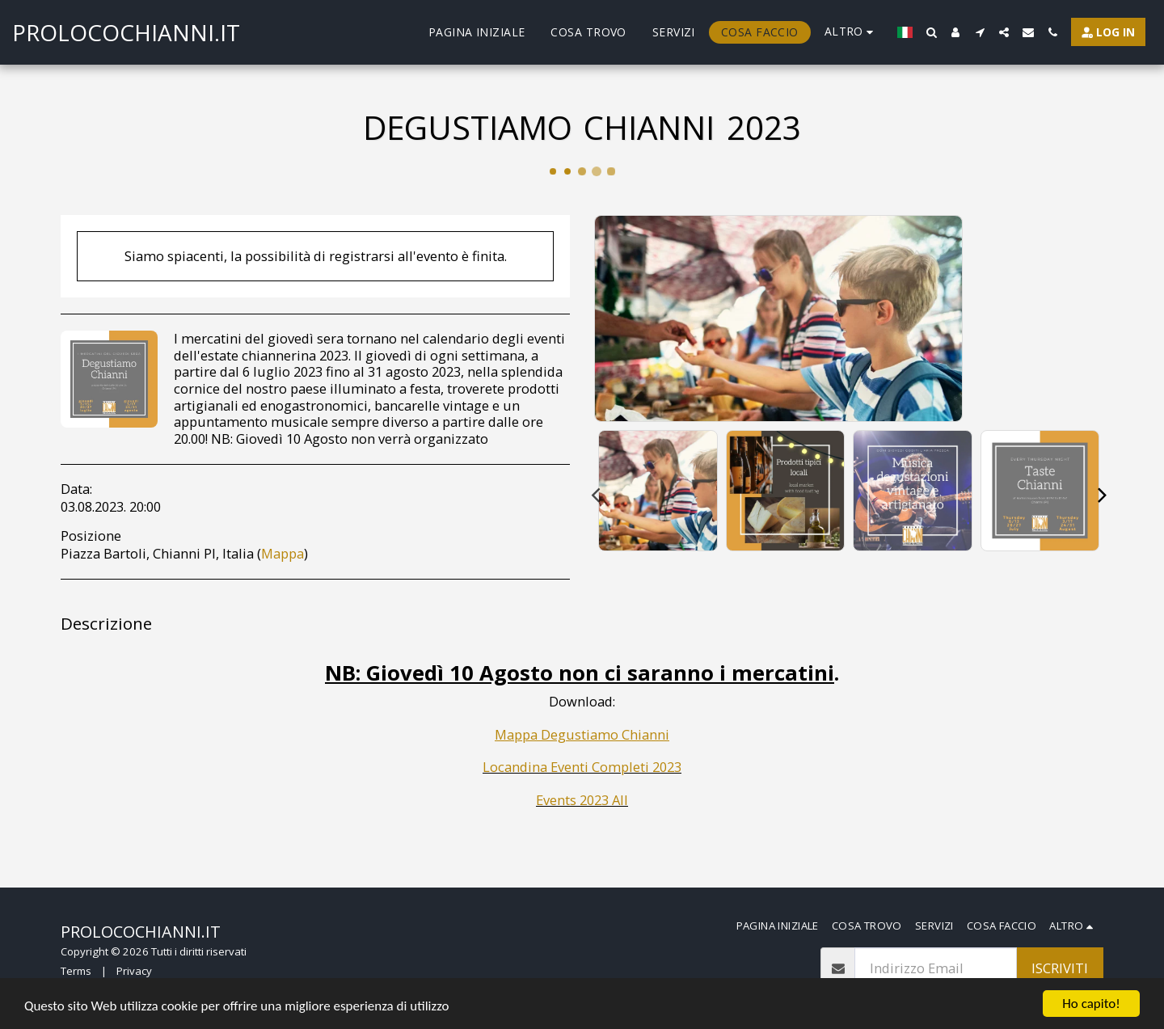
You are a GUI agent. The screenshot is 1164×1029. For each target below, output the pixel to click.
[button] (931, 32)
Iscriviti (1059, 968)
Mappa (282, 553)
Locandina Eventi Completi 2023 (582, 766)
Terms (76, 971)
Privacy (134, 971)
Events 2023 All (582, 800)
